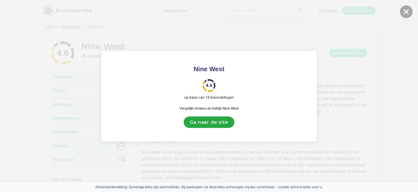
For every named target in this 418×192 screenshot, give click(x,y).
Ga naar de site (209, 122)
